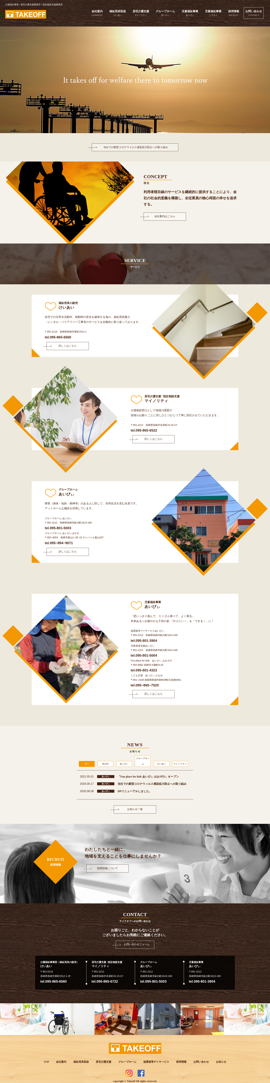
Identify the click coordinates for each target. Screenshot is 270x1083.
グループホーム (163, 13)
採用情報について (106, 865)
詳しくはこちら (65, 346)
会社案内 (94, 13)
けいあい (161, 761)
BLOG (105, 761)
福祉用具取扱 (115, 13)
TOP (47, 1059)
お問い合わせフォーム (136, 941)
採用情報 (232, 13)
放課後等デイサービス (156, 1059)
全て (87, 761)
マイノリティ (180, 761)
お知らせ (220, 1059)
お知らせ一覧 (135, 806)
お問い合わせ (253, 13)
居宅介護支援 (138, 13)
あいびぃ (124, 761)
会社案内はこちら (163, 216)
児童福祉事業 (188, 13)
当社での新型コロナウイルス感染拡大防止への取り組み (135, 147)
